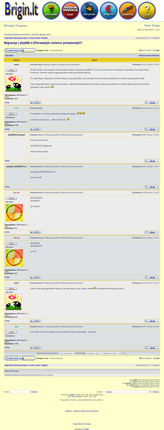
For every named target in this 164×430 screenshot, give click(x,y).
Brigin (87, 429)
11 (154, 50)
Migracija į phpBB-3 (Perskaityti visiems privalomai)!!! (43, 43)
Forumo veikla (34, 38)
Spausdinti (9, 55)
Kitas (158, 50)
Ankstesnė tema (145, 55)
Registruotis (21, 26)
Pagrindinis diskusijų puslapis (16, 38)
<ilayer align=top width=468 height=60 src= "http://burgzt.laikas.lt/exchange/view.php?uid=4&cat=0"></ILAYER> (82, 418)
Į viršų (7, 102)
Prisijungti (9, 26)
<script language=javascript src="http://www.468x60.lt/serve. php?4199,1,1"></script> (82, 405)
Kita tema (155, 55)
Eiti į (141, 50)
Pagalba (44, 38)
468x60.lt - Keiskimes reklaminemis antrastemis (81, 411)
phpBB (72, 395)
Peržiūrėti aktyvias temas (41, 34)
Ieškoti (156, 26)
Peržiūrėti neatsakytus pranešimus (17, 34)
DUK (147, 26)
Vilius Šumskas (77, 396)
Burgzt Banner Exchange (82, 424)
